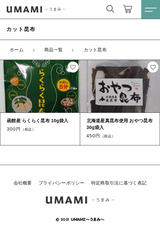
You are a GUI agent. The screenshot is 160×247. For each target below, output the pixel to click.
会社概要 (23, 182)
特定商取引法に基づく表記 (119, 182)
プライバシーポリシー (61, 182)
